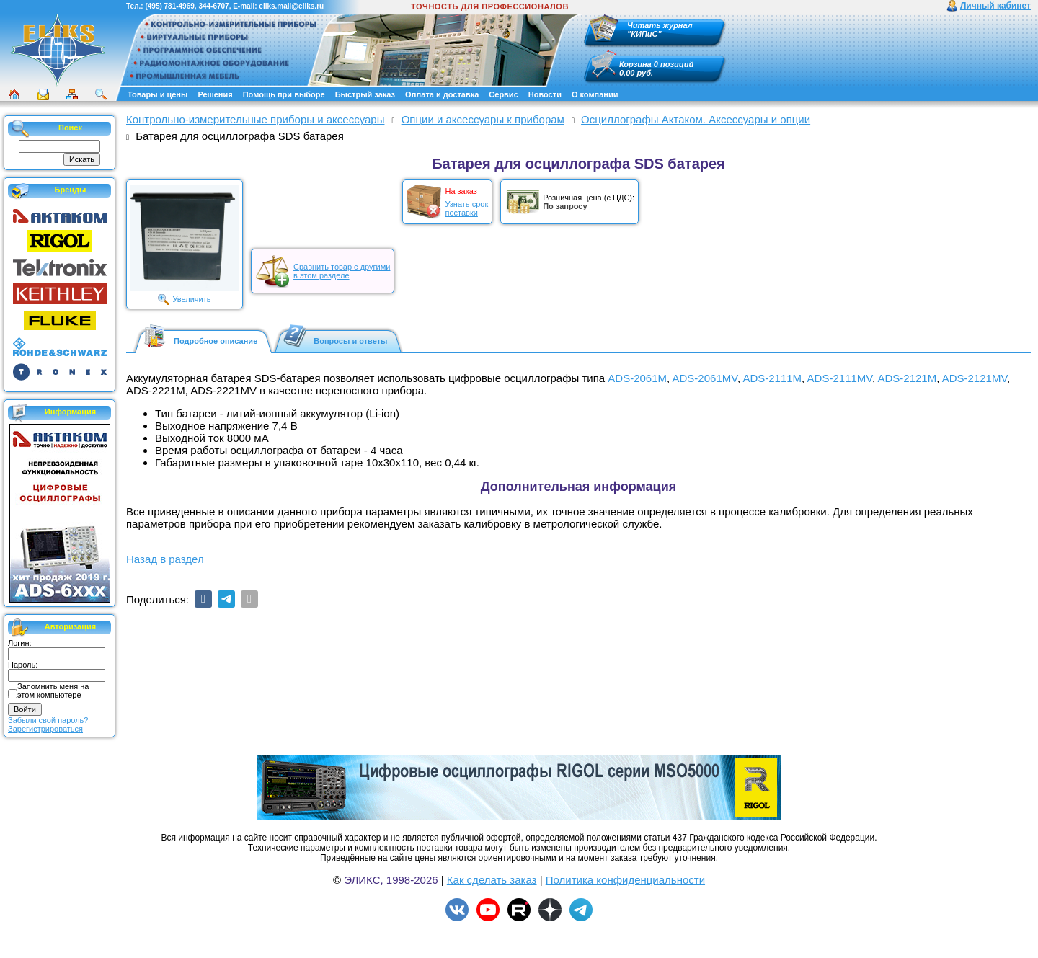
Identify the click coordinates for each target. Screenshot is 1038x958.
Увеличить (191, 299)
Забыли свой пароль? (48, 720)
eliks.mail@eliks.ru (291, 6)
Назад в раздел (165, 559)
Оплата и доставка (442, 94)
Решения (215, 94)
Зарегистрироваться (45, 728)
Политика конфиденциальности (625, 880)
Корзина (635, 64)
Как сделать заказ (492, 880)
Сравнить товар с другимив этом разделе (341, 271)
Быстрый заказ (365, 94)
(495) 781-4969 (169, 6)
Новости (545, 94)
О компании (595, 94)
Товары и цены (157, 94)
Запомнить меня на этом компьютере (53, 690)
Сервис (503, 94)
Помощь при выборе (284, 94)
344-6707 (213, 6)
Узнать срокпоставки (466, 208)
